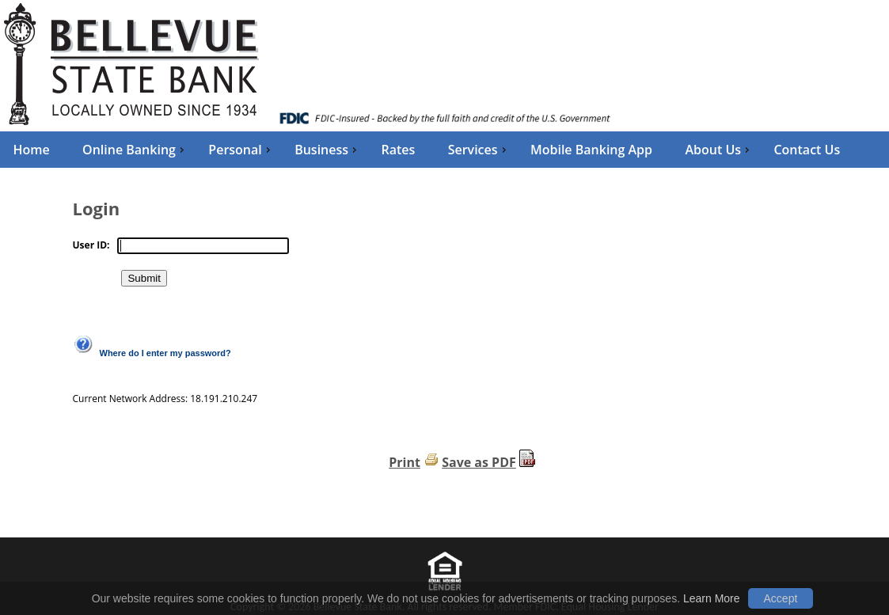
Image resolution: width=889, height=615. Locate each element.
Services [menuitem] (479, 149)
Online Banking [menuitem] (135, 149)
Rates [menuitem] (398, 149)
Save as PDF (479, 462)
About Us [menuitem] (719, 149)
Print (404, 462)
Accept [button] (781, 598)
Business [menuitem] (327, 149)
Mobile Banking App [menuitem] (591, 149)
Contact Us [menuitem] (806, 149)
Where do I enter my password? (165, 353)
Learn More (711, 598)
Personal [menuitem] (240, 149)
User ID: (91, 245)
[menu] (444, 149)
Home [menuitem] (31, 149)
